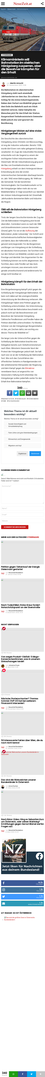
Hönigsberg (6, 168)
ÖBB (4, 401)
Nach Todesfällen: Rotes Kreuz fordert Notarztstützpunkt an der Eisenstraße (20, 606)
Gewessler (21, 399)
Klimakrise (29, 368)
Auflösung (30, 231)
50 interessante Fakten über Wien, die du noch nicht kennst (22, 741)
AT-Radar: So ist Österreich (16, 913)
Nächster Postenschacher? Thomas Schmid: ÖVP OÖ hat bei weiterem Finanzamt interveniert (19, 701)
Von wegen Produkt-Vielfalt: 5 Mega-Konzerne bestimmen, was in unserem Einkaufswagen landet (20, 659)
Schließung (14, 401)
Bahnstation (8, 399)
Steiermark (33, 537)
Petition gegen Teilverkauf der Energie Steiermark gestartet (20, 568)
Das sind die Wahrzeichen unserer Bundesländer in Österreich (18, 781)
